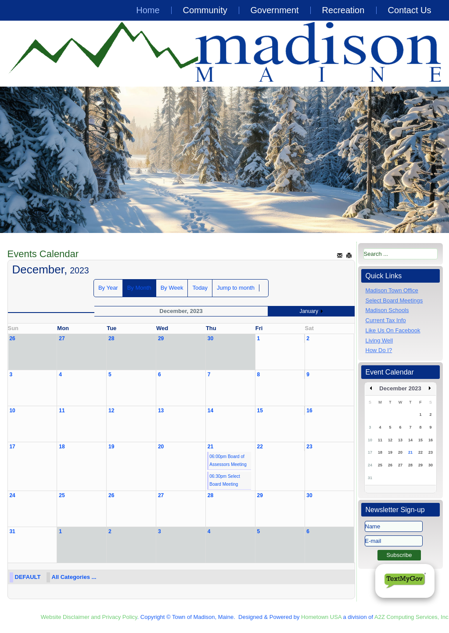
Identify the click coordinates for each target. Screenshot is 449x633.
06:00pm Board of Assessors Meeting (227, 460)
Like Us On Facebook (393, 330)
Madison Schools (387, 310)
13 (161, 410)
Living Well (379, 340)
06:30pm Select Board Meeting (224, 480)
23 (309, 447)
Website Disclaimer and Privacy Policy (89, 617)
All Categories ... (74, 577)
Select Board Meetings (394, 300)
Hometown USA (321, 617)
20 (161, 447)
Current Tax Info (386, 320)
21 (210, 447)
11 (62, 410)
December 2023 (400, 388)
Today (200, 287)
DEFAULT (28, 577)
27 (62, 338)
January (308, 311)
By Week (172, 287)
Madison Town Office (392, 290)
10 (12, 410)
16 (309, 410)
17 (12, 447)
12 (111, 410)
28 (111, 338)
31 (12, 531)
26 (12, 338)
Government (275, 10)
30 (210, 338)
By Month (139, 287)
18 (62, 447)
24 (12, 495)
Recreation (343, 10)
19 (111, 447)
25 (62, 495)
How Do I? (379, 350)
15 (260, 410)
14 (210, 410)
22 (260, 447)
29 (161, 338)
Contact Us (409, 10)
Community (205, 10)
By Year (108, 287)
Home (147, 10)
